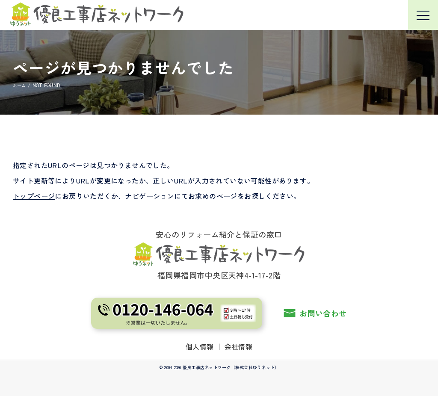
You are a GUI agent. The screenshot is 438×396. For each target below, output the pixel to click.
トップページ (34, 196)
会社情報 (239, 346)
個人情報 (200, 346)
